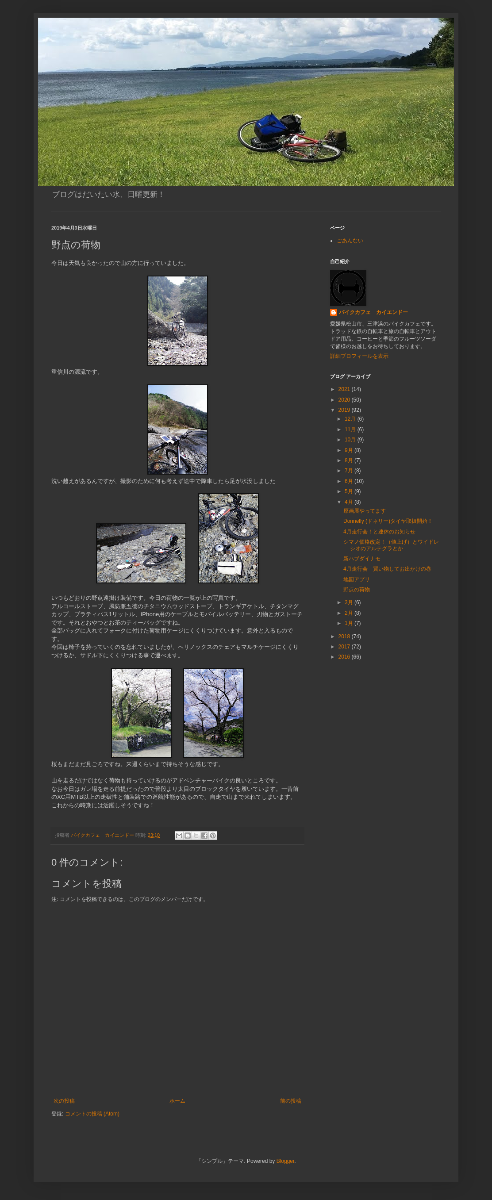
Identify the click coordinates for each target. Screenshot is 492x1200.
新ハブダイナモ (362, 559)
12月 (351, 419)
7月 (349, 471)
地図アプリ (356, 579)
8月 (349, 460)
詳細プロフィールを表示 (359, 356)
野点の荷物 (356, 590)
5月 (349, 491)
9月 (349, 450)
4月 (349, 502)
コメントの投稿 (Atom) (92, 1114)
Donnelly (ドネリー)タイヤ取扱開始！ (388, 521)
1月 (349, 623)
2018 (345, 636)
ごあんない (350, 241)
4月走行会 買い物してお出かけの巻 (387, 569)
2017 (345, 647)
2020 (345, 400)
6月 (349, 481)
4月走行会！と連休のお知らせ (379, 532)
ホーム (177, 1101)
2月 (349, 613)
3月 (349, 602)
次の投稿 (64, 1101)
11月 (351, 429)
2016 (345, 657)
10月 (351, 440)
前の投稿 (290, 1101)
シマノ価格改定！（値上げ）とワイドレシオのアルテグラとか (391, 545)
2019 (345, 410)
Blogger (286, 1161)
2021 (345, 389)
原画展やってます (364, 511)
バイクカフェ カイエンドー (373, 312)
